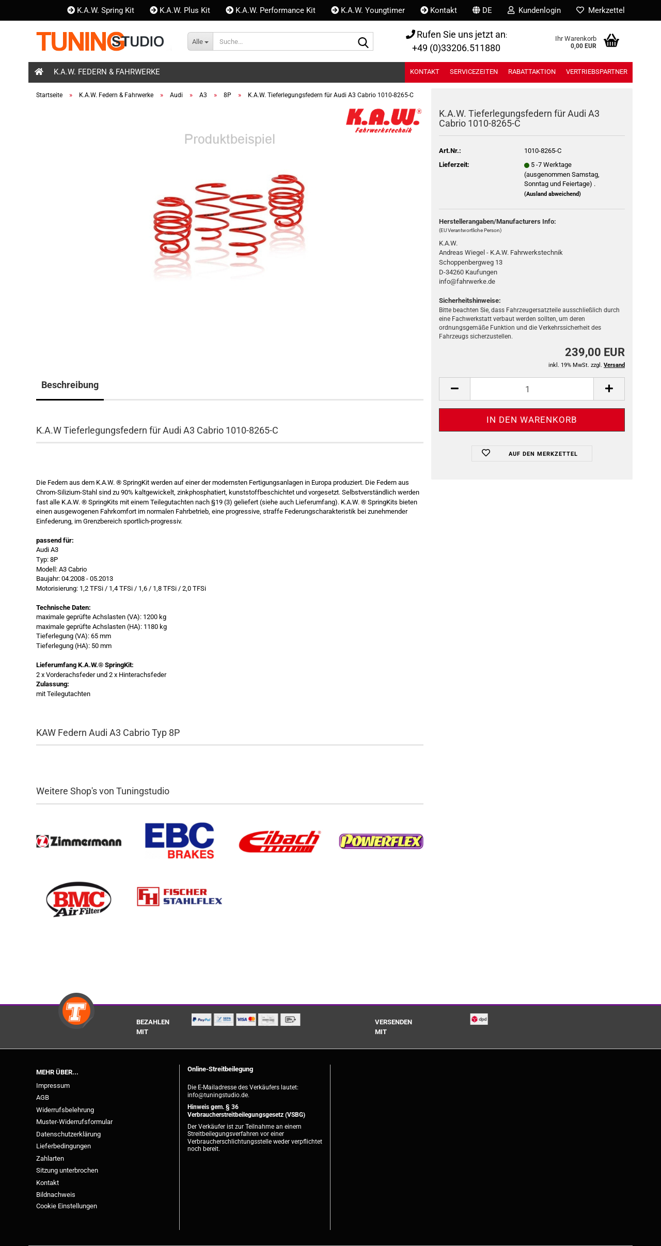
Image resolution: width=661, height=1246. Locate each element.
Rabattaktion (532, 71)
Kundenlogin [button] (534, 10)
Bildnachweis (55, 1194)
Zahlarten (50, 1158)
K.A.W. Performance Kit (271, 10)
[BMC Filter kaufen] (78, 900)
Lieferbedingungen (63, 1146)
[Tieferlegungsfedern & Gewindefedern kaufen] (280, 841)
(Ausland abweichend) (552, 194)
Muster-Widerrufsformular (74, 1122)
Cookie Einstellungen (66, 1206)
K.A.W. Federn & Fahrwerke (107, 71)
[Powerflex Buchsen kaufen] (380, 841)
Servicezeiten (474, 71)
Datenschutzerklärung (68, 1134)
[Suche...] (200, 41)
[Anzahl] (532, 389)
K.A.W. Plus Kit (180, 10)
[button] (482, 10)
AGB (42, 1097)
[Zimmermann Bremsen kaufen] (78, 841)
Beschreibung (70, 384)
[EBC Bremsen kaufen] (179, 841)
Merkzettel (600, 10)
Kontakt (438, 10)
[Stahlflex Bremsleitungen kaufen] (179, 900)
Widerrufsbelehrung (65, 1110)
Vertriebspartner (596, 71)
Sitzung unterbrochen (67, 1170)
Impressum (53, 1085)
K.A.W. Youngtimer (368, 10)
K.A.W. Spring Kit (100, 10)
